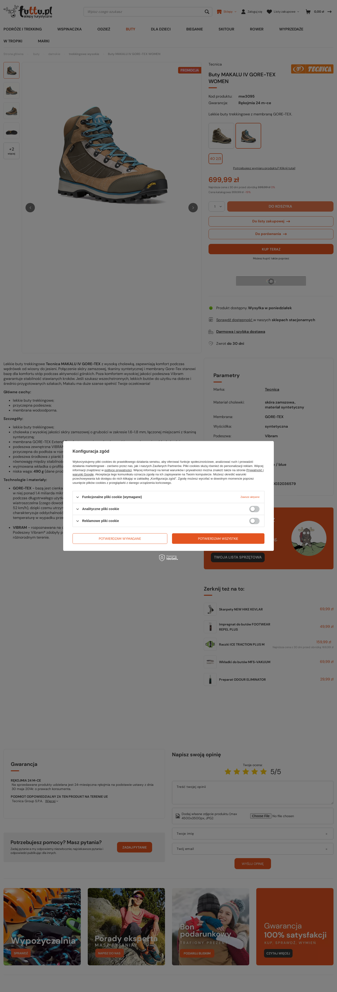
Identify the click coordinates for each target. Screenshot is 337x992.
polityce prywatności (118, 470)
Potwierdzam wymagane (120, 538)
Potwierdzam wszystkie (218, 538)
